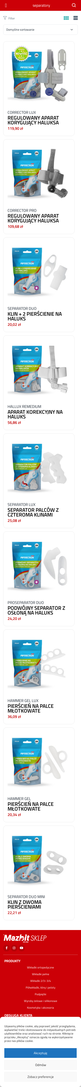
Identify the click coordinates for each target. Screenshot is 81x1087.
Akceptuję (40, 1053)
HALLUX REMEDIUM (24, 406)
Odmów (40, 1064)
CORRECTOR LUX (22, 112)
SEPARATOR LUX (21, 504)
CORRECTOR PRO (22, 210)
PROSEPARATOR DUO (26, 603)
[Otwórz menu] (6, 5)
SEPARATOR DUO (22, 308)
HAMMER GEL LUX (23, 701)
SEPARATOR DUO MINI (26, 897)
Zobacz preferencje (40, 1076)
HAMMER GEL (19, 799)
